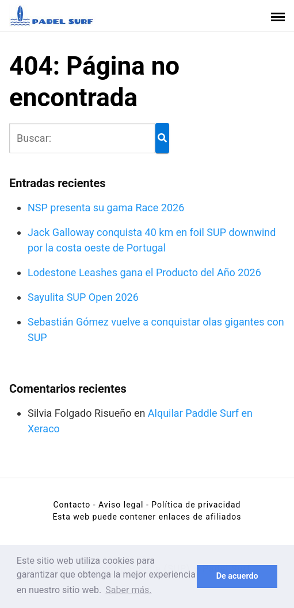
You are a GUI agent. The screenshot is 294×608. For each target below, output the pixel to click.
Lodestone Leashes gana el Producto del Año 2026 (144, 272)
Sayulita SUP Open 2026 (83, 297)
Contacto (71, 504)
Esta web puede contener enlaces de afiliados (146, 516)
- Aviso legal (118, 504)
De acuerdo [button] (237, 576)
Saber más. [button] (128, 589)
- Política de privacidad (193, 504)
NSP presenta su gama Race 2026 (106, 208)
